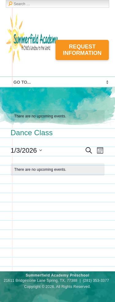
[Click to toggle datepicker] (26, 150)
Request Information (82, 50)
